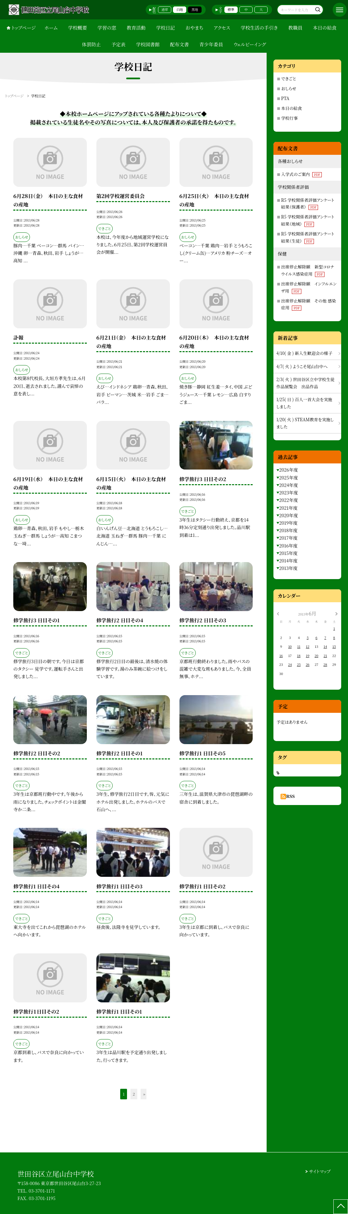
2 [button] (134, 1094)
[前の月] (278, 613)
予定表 (118, 44)
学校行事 (289, 118)
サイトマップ (320, 1171)
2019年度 (288, 523)
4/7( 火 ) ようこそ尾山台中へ (302, 366)
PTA (285, 98)
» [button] (144, 1094)
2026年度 (288, 469)
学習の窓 (106, 27)
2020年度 (288, 515)
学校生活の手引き (259, 27)
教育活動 (136, 27)
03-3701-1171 (42, 1190)
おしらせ (289, 88)
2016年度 (288, 545)
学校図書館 (147, 44)
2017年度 (288, 538)
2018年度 (288, 530)
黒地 (194, 9)
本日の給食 (324, 27)
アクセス (221, 27)
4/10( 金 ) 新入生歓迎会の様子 (304, 353)
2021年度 (288, 508)
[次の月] (336, 613)
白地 (179, 9)
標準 (231, 9)
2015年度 (288, 553)
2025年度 (288, 477)
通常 (164, 9)
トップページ (24, 27)
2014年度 (288, 560)
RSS (290, 796)
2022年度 (288, 500)
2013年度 (288, 568)
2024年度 (288, 485)
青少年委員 (211, 44)
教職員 (295, 27)
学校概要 (77, 27)
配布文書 (179, 44)
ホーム (51, 27)
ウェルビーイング (249, 44)
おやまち (194, 27)
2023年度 (288, 492)
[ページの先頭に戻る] (341, 1207)
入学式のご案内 (301, 174)
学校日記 (165, 27)
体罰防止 (91, 44)
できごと (288, 79)
